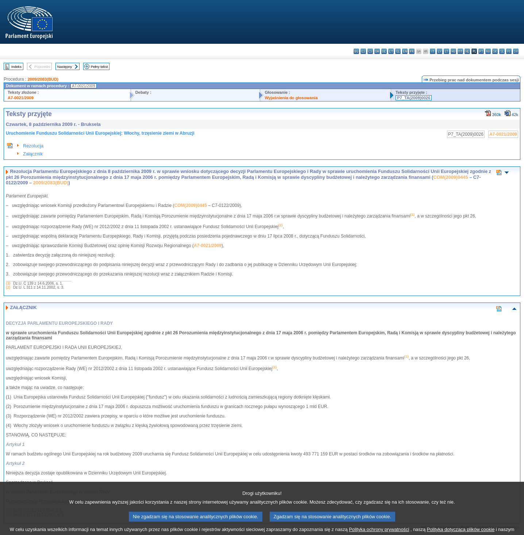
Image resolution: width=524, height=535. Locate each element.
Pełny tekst (99, 67)
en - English (405, 51)
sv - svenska (516, 51)
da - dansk (377, 51)
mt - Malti (460, 51)
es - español (363, 51)
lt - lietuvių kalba (446, 51)
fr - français (412, 51)
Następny (64, 67)
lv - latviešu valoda (439, 51)
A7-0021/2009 (21, 98)
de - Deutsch (384, 51)
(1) (8, 283)
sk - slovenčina (495, 51)
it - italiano (432, 51)
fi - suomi (509, 51)
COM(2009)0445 (450, 177)
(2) (8, 287)
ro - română (488, 51)
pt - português (481, 51)
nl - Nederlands (467, 51)
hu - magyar (453, 51)
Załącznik (33, 154)
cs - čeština (370, 51)
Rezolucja (33, 146)
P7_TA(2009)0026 (413, 98)
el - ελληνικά (398, 51)
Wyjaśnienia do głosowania (291, 98)
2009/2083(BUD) (42, 79)
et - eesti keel (391, 51)
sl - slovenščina (502, 51)
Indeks (16, 67)
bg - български (356, 51)
